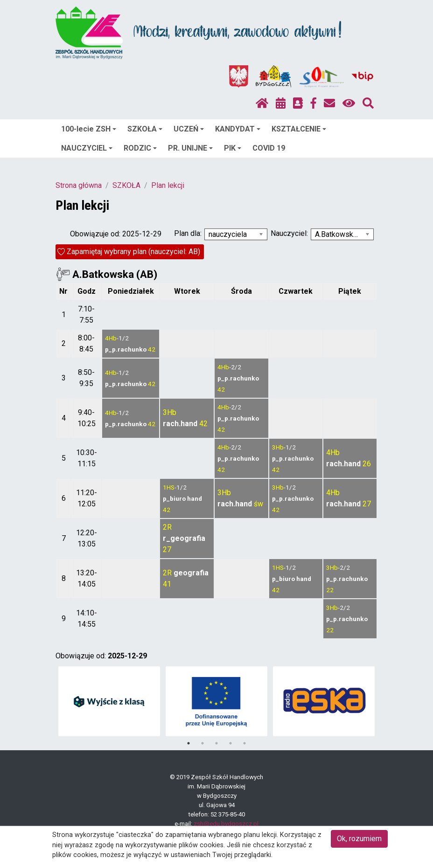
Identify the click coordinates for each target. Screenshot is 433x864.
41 (167, 584)
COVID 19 (268, 148)
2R (167, 527)
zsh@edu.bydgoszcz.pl (226, 823)
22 (330, 590)
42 (151, 349)
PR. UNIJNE (190, 148)
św (258, 503)
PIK (232, 148)
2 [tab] (202, 743)
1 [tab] (188, 743)
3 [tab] (216, 743)
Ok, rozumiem (359, 838)
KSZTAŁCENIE (299, 128)
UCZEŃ (189, 128)
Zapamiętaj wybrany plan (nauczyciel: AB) (133, 251)
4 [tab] (230, 743)
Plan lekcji (167, 185)
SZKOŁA (144, 128)
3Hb (169, 412)
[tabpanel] (109, 701)
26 (367, 463)
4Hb (111, 338)
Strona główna (79, 185)
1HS (169, 487)
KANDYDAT (237, 128)
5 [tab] (244, 743)
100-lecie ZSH (88, 128)
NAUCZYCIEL (86, 148)
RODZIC (140, 148)
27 (367, 503)
